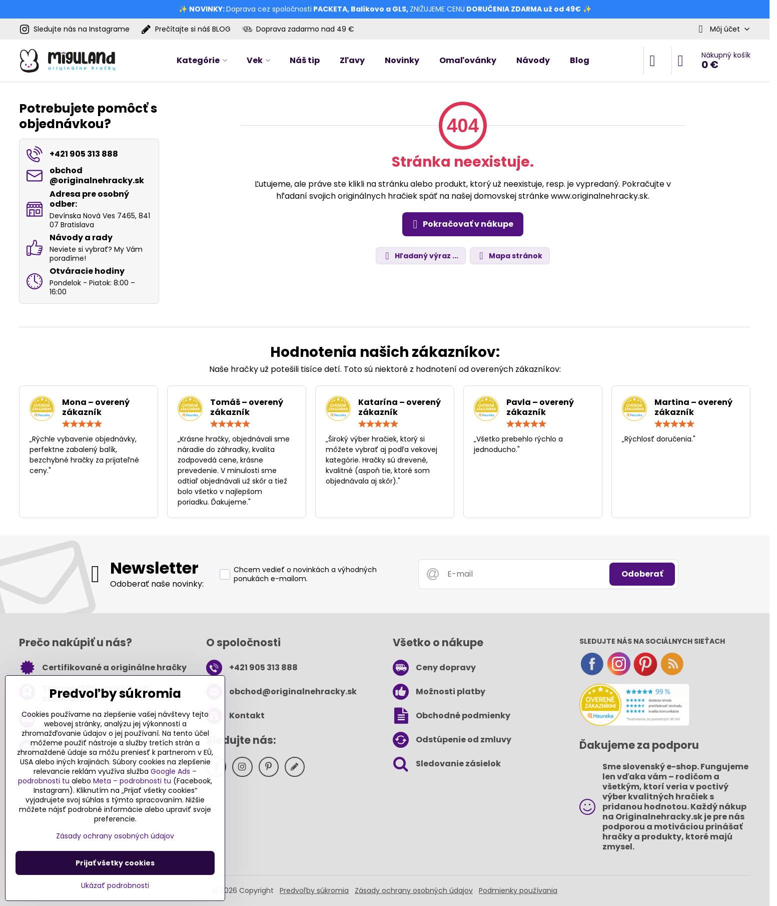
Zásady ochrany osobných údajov (414, 890)
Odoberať (642, 574)
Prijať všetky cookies (115, 863)
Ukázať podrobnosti (115, 885)
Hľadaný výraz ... (420, 256)
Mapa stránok (509, 256)
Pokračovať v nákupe (461, 224)
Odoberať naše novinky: (157, 584)
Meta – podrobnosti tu (132, 781)
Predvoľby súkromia (314, 890)
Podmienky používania (518, 890)
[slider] (82, 424)
